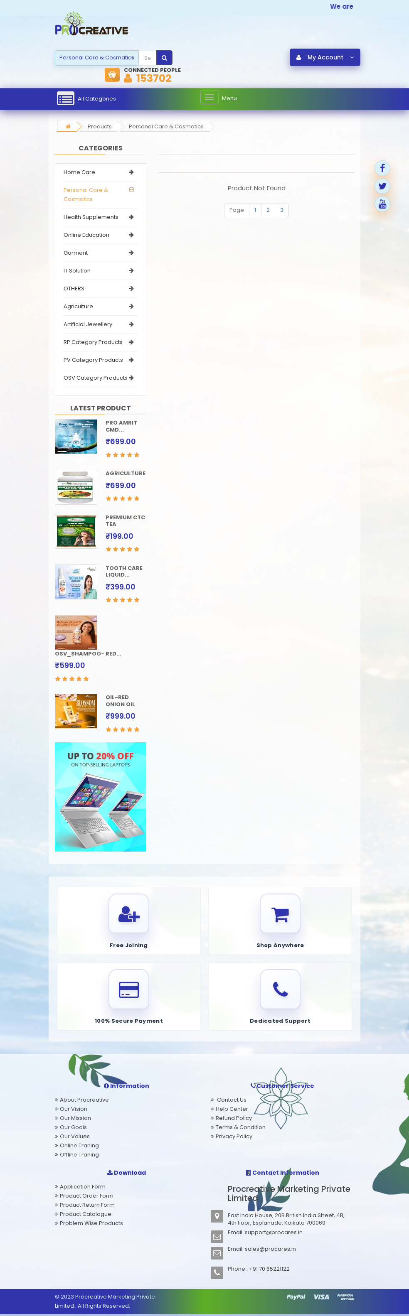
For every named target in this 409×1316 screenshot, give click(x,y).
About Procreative (84, 1102)
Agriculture (78, 307)
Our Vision (73, 1111)
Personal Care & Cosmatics (166, 127)
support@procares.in (274, 1234)
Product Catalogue (85, 1216)
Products (100, 127)
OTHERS (74, 289)
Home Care (79, 173)
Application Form (83, 1189)
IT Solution (77, 271)
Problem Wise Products (91, 1225)
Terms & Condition (241, 1129)
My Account (325, 58)
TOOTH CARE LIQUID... (124, 572)
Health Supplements (91, 218)
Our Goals (73, 1129)
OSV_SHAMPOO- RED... (88, 654)
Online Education (86, 236)
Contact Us (231, 1102)
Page (236, 211)
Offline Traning (79, 1157)
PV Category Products (93, 361)
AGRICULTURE (125, 474)
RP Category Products (93, 343)
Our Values (75, 1138)
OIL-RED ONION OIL (120, 701)
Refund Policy (234, 1120)
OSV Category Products (96, 379)
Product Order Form (86, 1198)
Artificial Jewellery (88, 325)
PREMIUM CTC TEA (125, 521)
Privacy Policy (234, 1138)
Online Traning (79, 1148)
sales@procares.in (270, 1251)
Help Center (232, 1111)
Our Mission (75, 1120)
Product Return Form (87, 1207)
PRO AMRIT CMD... (121, 427)
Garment (76, 254)
